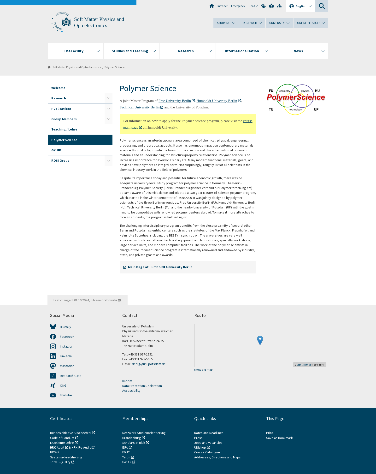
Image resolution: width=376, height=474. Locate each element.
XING (63, 385)
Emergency (238, 6)
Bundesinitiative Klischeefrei (70, 433)
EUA (125, 447)
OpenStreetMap (304, 364)
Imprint (127, 381)
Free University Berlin (175, 101)
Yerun (126, 457)
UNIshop (200, 447)
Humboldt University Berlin (217, 101)
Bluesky (65, 327)
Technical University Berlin (139, 107)
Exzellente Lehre (62, 442)
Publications (61, 109)
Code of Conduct (62, 438)
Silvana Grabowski (104, 300)
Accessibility (131, 390)
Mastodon (67, 366)
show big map (203, 369)
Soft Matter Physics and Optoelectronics (77, 67)
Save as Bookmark (279, 438)
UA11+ (126, 462)
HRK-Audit (57, 447)
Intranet (222, 6)
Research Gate (70, 375)
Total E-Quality (60, 462)
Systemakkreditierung (66, 457)
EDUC (126, 452)
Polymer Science (115, 67)
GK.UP (56, 150)
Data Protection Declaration (142, 386)
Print (269, 433)
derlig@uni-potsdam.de (149, 364)
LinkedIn (66, 356)
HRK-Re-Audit (81, 447)
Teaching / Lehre (64, 129)
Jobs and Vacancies (208, 442)
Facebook (67, 336)
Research (58, 98)
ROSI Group (60, 160)
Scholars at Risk (133, 442)
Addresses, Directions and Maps (217, 457)
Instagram (67, 346)
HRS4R (54, 452)
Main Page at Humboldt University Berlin (160, 267)
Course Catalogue (207, 452)
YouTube (66, 395)
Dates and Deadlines (208, 433)
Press (198, 438)
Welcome (58, 88)
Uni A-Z (253, 6)
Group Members (64, 119)
